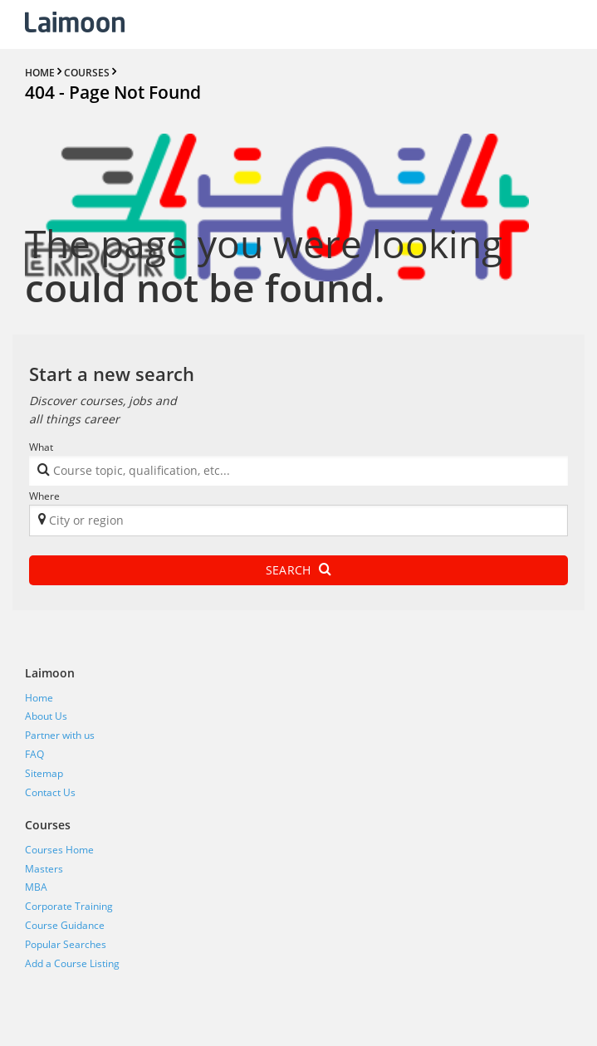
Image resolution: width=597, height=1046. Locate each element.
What (41, 447)
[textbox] (275, 474)
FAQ (34, 754)
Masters (44, 869)
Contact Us (50, 792)
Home (39, 698)
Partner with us (60, 735)
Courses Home (59, 850)
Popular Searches (65, 944)
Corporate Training (69, 906)
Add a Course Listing (72, 963)
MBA (36, 887)
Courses (48, 825)
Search (298, 570)
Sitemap (44, 773)
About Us (46, 716)
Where (44, 496)
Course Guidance (65, 925)
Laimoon (50, 673)
